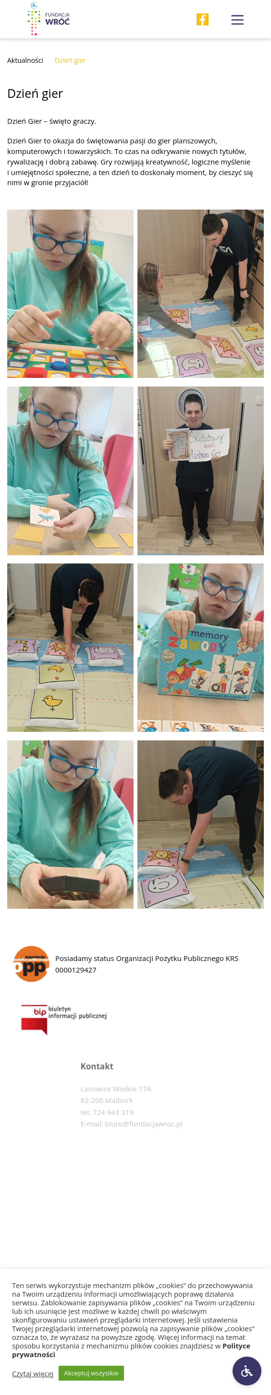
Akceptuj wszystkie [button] (91, 1373)
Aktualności (25, 60)
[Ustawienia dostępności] (247, 1371)
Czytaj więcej (33, 1373)
